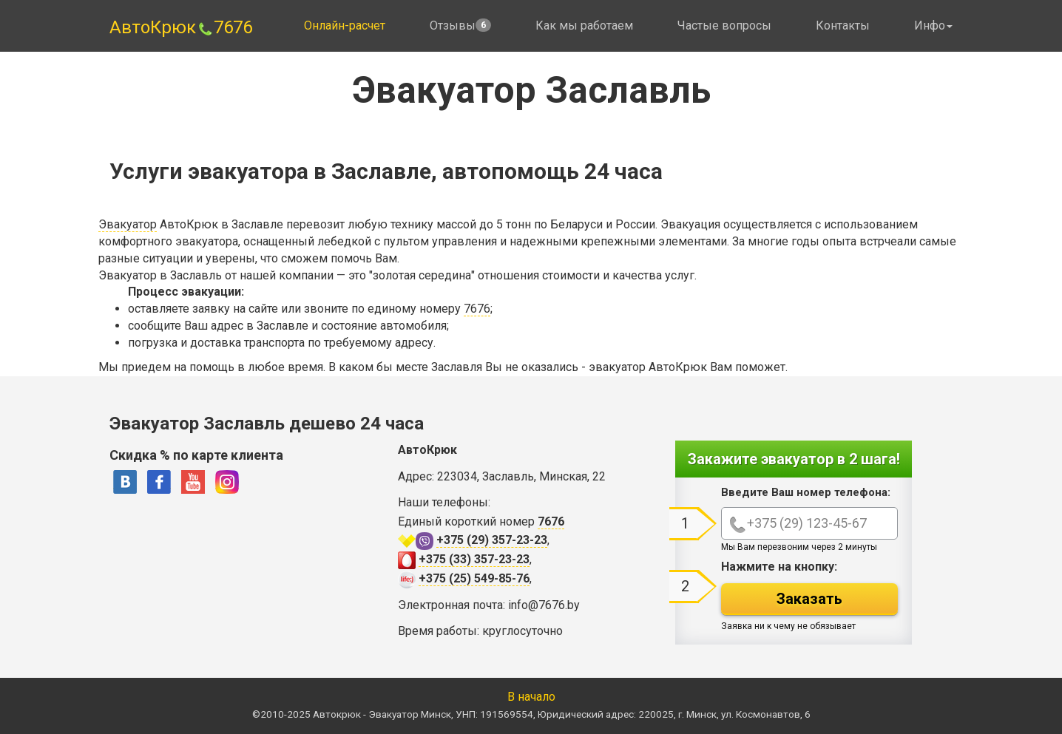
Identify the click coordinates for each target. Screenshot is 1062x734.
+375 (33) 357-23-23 (474, 559)
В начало (531, 697)
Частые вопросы (724, 25)
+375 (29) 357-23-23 (491, 540)
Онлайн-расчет (344, 25)
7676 (477, 309)
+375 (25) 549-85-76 (474, 578)
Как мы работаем (584, 25)
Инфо (933, 25)
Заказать (809, 599)
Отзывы (460, 25)
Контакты (843, 25)
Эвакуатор (127, 224)
